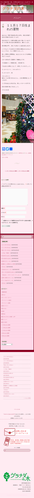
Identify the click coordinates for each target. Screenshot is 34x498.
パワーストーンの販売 (6, 300)
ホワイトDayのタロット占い (7, 280)
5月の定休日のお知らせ (6, 258)
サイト (3, 216)
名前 (3, 208)
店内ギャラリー (4, 305)
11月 (3, 25)
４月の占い (3, 266)
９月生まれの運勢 (5, 335)
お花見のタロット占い (6, 261)
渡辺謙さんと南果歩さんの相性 (8, 264)
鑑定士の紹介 (4, 322)
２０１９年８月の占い (6, 247)
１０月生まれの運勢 (5, 324)
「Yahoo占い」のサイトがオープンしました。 (11, 274)
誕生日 (4, 154)
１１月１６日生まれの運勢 (10, 171)
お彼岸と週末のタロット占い (7, 277)
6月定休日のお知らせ (6, 255)
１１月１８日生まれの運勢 (23, 171)
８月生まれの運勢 (5, 333)
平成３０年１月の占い (6, 250)
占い (27, 153)
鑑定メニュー (4, 319)
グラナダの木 (13, 9)
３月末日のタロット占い (6, 269)
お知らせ (3, 294)
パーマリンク (10, 154)
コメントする (5, 157)
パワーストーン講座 (5, 303)
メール (3, 212)
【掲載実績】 (4, 292)
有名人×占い (4, 308)
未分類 (2, 311)
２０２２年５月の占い (6, 244)
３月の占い (3, 283)
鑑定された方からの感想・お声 (8, 316)
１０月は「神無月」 (5, 253)
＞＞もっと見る (27, 398)
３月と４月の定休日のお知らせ (8, 272)
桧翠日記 (21, 153)
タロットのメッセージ (6, 297)
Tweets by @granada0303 (9, 414)
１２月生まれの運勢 (5, 330)
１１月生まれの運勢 (5, 327)
